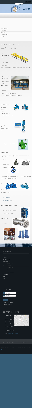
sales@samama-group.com (13, 333)
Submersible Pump (7, 200)
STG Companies (6, 259)
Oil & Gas (3, 36)
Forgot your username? (8, 302)
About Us (5, 257)
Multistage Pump (7, 197)
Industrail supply (4, 38)
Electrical (3, 32)
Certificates (5, 274)
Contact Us (20, 4)
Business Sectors (4, 28)
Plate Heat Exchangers (8, 208)
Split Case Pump (6, 195)
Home (4, 255)
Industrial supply (10, 272)
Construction (3, 30)
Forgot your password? (7, 304)
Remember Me (7, 297)
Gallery (4, 281)
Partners (4, 276)
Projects (4, 278)
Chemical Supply (4, 34)
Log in (5, 300)
